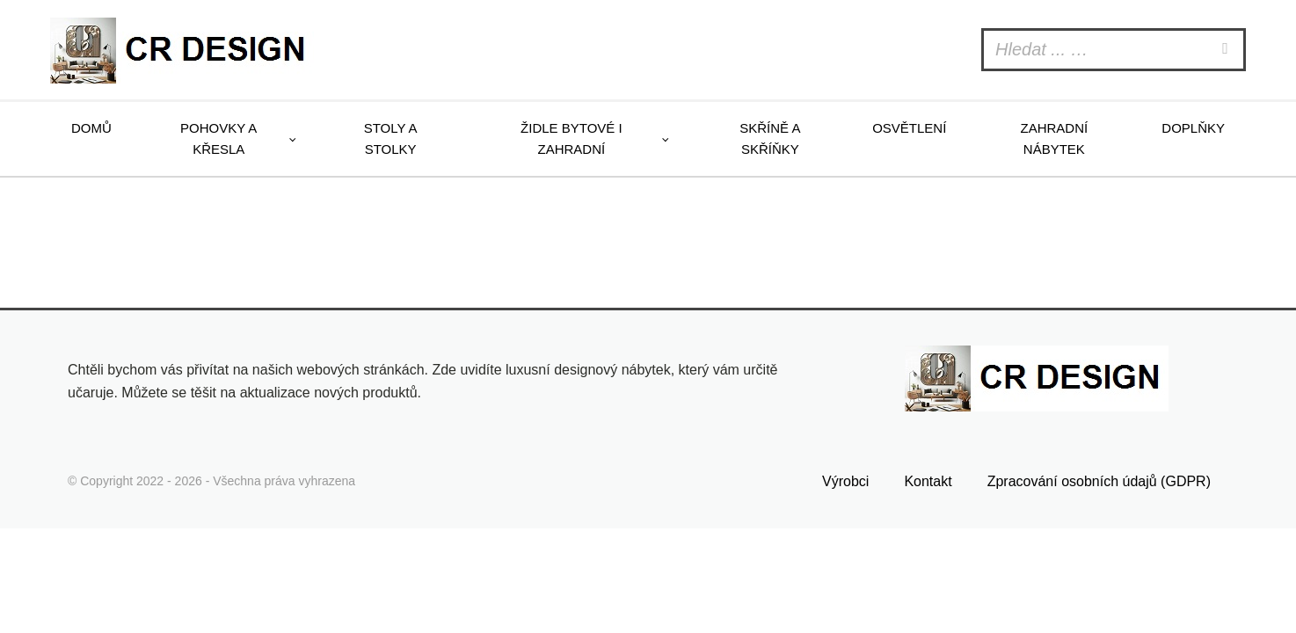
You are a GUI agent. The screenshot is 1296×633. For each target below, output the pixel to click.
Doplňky (1193, 127)
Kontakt (927, 481)
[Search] (1227, 49)
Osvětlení (909, 127)
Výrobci (845, 481)
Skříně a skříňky (769, 138)
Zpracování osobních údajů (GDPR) (1099, 481)
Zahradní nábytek (1054, 138)
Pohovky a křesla (218, 138)
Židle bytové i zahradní (572, 138)
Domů (91, 127)
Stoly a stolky (391, 138)
